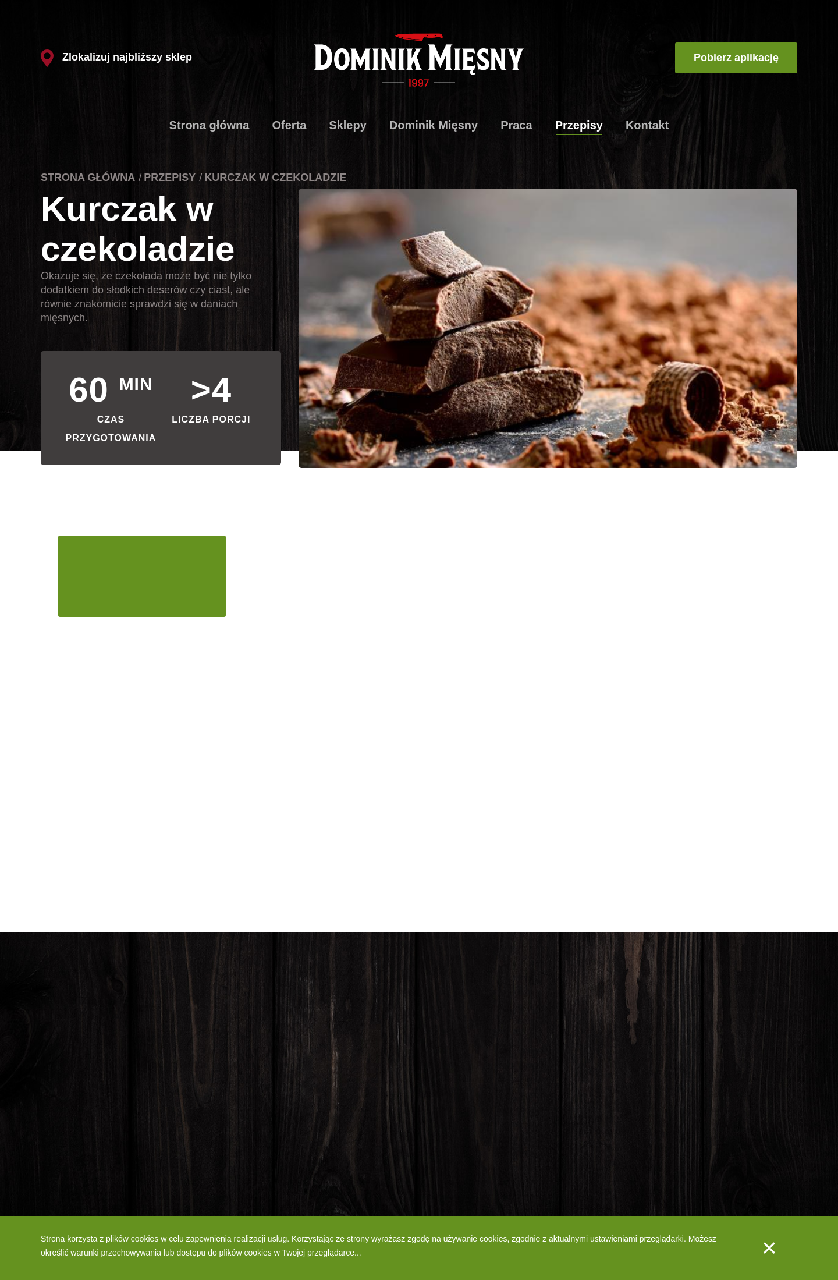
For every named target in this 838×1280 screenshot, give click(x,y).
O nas (438, 1134)
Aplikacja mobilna (560, 1152)
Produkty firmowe (296, 1134)
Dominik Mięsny (433, 125)
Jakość (440, 1188)
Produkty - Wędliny (462, 1170)
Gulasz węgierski (71, 1170)
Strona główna (209, 125)
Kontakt (647, 125)
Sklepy (347, 125)
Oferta (289, 125)
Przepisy (579, 125)
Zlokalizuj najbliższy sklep (116, 57)
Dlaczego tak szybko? (305, 1170)
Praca (516, 125)
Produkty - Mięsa (458, 1152)
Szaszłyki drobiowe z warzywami (100, 1206)
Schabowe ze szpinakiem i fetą (96, 1152)
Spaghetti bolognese (78, 1188)
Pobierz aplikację (736, 57)
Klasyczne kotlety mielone (87, 1134)
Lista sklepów (289, 1152)
